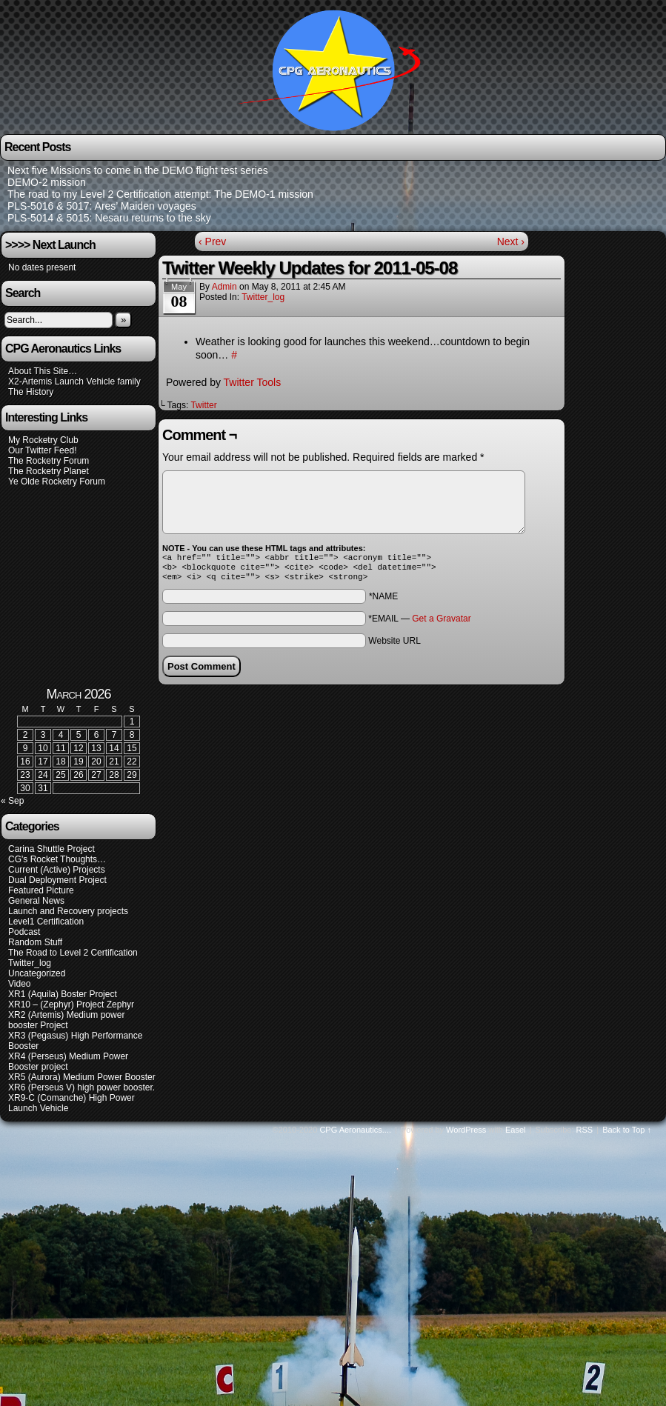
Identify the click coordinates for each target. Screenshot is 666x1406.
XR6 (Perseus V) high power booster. (81, 1092)
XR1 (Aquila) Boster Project (62, 998)
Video (19, 988)
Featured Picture (41, 895)
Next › (511, 241)
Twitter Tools (253, 382)
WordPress (466, 1134)
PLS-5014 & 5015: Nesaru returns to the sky (109, 218)
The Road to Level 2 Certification (73, 957)
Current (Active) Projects (56, 874)
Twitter (203, 405)
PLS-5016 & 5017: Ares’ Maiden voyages (101, 206)
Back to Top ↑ (626, 1134)
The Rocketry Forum (48, 461)
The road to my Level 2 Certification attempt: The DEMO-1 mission (160, 194)
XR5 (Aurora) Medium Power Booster (82, 1081)
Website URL (394, 645)
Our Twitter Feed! (42, 450)
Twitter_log (263, 297)
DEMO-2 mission (46, 182)
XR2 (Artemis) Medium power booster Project (66, 1024)
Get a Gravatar (441, 623)
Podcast (24, 936)
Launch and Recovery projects (68, 915)
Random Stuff (35, 947)
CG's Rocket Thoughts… (57, 864)
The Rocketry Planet (48, 471)
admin (224, 286)
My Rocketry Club (43, 440)
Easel (515, 1134)
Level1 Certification (46, 926)
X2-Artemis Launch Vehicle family (74, 381)
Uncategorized (36, 978)
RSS (584, 1134)
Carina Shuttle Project (51, 853)
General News (36, 905)
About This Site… (42, 371)
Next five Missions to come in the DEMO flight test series (137, 170)
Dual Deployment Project (57, 884)
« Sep (12, 805)
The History (30, 392)
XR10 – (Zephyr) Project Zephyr (71, 1009)
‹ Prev (212, 241)
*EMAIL (419, 623)
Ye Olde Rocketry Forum (56, 481)
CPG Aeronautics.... (355, 1134)
